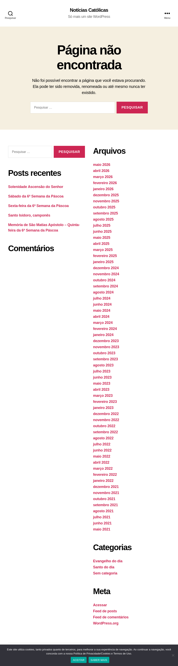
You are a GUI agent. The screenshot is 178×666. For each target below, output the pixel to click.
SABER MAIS (99, 660)
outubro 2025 (104, 207)
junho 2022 (102, 450)
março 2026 (103, 177)
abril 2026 (101, 171)
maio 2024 (101, 310)
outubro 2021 (104, 499)
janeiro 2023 (103, 408)
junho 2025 (102, 231)
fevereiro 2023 (105, 402)
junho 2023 (102, 377)
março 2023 (103, 396)
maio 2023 (101, 383)
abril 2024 (101, 317)
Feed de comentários (111, 617)
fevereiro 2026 (105, 183)
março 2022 (103, 468)
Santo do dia (103, 567)
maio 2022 (101, 456)
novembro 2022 (106, 420)
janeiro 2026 (103, 189)
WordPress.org (105, 623)
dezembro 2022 (106, 414)
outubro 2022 (104, 426)
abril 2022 (101, 462)
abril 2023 (101, 389)
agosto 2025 (103, 219)
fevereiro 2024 (105, 329)
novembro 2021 (106, 493)
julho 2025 (101, 225)
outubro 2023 (104, 353)
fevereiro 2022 (105, 475)
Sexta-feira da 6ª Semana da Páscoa (38, 206)
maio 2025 (101, 238)
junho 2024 (102, 304)
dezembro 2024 (106, 268)
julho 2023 (101, 371)
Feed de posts (105, 611)
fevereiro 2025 (105, 256)
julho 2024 (101, 298)
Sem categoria (105, 573)
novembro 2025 (106, 201)
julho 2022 (101, 444)
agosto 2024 (103, 292)
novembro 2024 (106, 274)
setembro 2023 (105, 359)
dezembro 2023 (106, 341)
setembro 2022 (105, 432)
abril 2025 (101, 244)
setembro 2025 (105, 213)
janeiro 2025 (103, 262)
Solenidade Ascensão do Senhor (35, 187)
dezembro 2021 (106, 487)
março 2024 (103, 323)
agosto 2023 (103, 365)
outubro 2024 (104, 280)
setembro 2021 (105, 505)
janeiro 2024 (103, 335)
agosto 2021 (103, 511)
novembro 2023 (106, 347)
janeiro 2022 (103, 481)
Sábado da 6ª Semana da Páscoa (35, 196)
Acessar (100, 605)
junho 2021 (102, 523)
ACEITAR (78, 660)
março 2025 (103, 250)
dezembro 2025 (106, 195)
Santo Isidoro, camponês (29, 215)
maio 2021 (101, 529)
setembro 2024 (105, 286)
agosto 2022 (103, 438)
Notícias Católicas (89, 10)
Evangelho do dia (107, 561)
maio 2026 (101, 165)
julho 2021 (101, 517)
